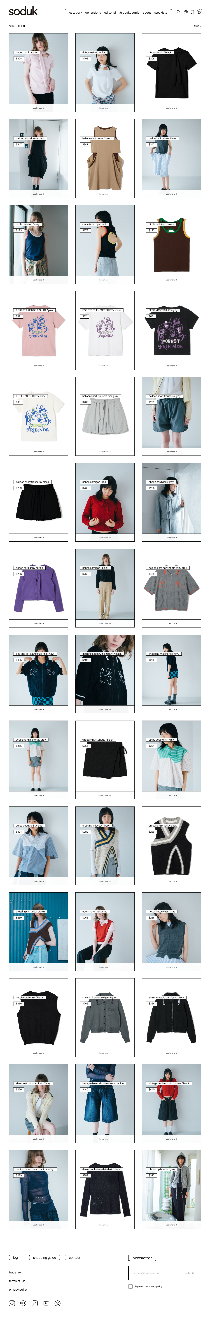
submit (189, 1273)
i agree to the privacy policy (148, 1286)
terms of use (17, 1281)
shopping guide (44, 1258)
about (147, 12)
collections (93, 12)
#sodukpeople (129, 12)
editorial (110, 12)
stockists (160, 12)
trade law (15, 1272)
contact (74, 1258)
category (75, 12)
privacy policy (18, 1290)
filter (196, 26)
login (16, 1258)
